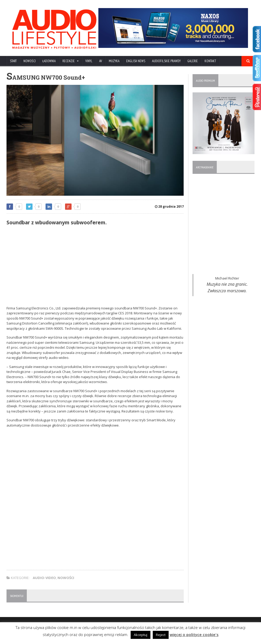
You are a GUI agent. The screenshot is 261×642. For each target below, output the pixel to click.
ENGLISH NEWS (135, 61)
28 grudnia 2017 (169, 206)
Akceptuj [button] (140, 634)
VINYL (88, 61)
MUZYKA (114, 61)
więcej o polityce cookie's (194, 634)
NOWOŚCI (29, 61)
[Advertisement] (95, 266)
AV (100, 61)
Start (13, 61)
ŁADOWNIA (49, 61)
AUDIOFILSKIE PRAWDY (166, 61)
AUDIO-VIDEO (44, 577)
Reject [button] (160, 634)
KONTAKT (210, 61)
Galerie (192, 61)
